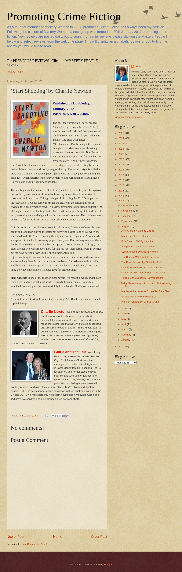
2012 (121, 201)
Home (57, 537)
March (125, 329)
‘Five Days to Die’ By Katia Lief (137, 241)
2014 (121, 190)
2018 (121, 169)
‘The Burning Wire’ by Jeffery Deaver (141, 257)
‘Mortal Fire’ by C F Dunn (134, 236)
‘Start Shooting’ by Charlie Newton (139, 251)
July (123, 308)
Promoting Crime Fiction (64, 16)
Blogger (108, 564)
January (126, 340)
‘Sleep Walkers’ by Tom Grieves (138, 246)
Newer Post (15, 537)
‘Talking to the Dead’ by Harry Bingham (142, 277)
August (125, 226)
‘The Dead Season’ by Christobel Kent (141, 262)
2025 (121, 133)
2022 (121, 148)
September (127, 221)
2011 (121, 346)
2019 (121, 164)
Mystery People (15, 71)
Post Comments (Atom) (34, 544)
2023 (121, 143)
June (124, 313)
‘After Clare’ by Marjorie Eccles (137, 230)
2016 (121, 180)
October (126, 216)
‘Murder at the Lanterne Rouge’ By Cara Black (146, 291)
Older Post (99, 537)
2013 (121, 196)
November (127, 210)
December (127, 205)
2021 (121, 154)
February (126, 334)
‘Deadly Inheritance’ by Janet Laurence (142, 267)
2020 (121, 159)
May (124, 319)
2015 (121, 185)
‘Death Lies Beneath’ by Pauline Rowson (143, 272)
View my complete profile (128, 117)
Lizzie (138, 66)
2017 (121, 175)
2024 (121, 138)
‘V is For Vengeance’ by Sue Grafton (140, 301)
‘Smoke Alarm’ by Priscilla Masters (139, 296)
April (124, 324)
